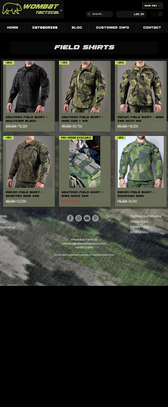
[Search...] (99, 14)
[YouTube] (87, 218)
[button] (152, 6)
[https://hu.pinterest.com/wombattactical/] (95, 218)
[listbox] (152, 6)
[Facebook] (70, 218)
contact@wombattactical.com (84, 243)
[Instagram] (78, 218)
